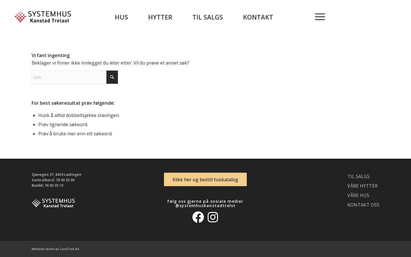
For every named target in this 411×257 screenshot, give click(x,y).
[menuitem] (121, 17)
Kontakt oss (363, 205)
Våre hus (358, 195)
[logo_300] (42, 17)
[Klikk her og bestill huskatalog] (205, 179)
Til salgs (358, 176)
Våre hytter (362, 186)
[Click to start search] (112, 77)
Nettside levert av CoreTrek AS (55, 249)
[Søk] (75, 77)
